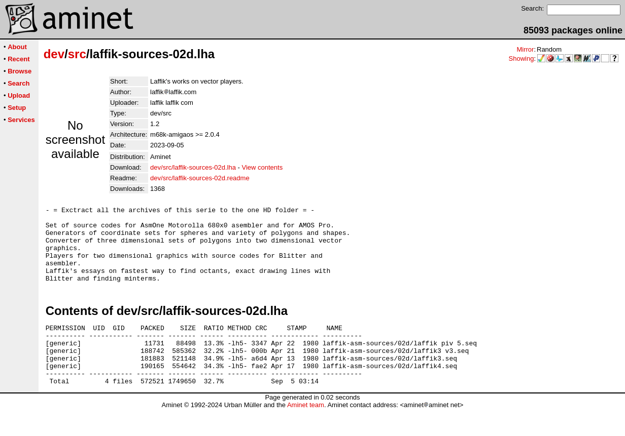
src (77, 54)
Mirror (525, 49)
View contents (262, 167)
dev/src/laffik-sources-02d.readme (200, 178)
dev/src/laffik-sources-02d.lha (193, 167)
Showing (521, 58)
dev (54, 54)
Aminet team (305, 432)
